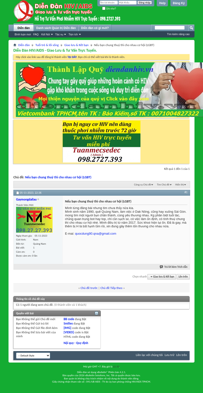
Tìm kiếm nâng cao (178, 34)
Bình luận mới (23, 34)
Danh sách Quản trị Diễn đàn (56, 28)
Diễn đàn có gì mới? (95, 28)
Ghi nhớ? (109, 8)
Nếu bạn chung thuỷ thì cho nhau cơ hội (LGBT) (58, 177)
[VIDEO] (69, 332)
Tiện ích (73, 34)
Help (162, 3)
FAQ (36, 34)
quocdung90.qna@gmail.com (95, 233)
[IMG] (67, 328)
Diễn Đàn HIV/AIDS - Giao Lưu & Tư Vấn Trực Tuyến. (55, 50)
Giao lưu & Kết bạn (76, 45)
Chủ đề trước (89, 288)
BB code (69, 319)
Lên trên (183, 276)
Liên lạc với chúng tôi (149, 355)
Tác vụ (59, 34)
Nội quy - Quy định (76, 343)
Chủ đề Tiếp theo (111, 288)
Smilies (68, 323)
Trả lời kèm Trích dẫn (173, 266)
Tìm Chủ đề (163, 184)
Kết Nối (45, 34)
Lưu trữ (170, 355)
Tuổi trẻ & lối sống (47, 45)
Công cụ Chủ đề (142, 184)
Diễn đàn (24, 28)
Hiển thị (179, 184)
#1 (186, 192)
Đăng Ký (179, 3)
